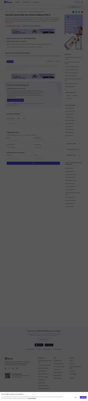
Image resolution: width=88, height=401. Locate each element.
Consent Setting (32, 398)
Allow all (83, 397)
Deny (75, 397)
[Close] (86, 394)
